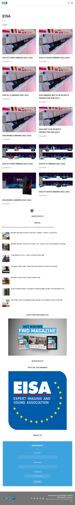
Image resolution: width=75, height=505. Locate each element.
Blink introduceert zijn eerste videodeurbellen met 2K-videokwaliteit (37, 289)
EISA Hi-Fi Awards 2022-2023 (15, 95)
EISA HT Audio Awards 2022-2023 (54, 57)
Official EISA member (65, 496)
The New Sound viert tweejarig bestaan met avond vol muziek (34, 266)
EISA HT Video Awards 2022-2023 (17, 57)
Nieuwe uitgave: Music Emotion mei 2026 (25, 278)
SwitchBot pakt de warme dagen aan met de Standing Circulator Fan (36, 300)
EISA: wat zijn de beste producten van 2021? (50, 131)
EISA (4, 41)
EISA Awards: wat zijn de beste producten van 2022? (54, 97)
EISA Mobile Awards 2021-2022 (16, 200)
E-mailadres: (38, 474)
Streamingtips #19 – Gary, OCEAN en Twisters (27, 255)
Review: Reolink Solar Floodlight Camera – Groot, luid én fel (34, 233)
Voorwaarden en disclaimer (57, 495)
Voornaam (37, 453)
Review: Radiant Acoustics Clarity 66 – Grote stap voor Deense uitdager (38, 244)
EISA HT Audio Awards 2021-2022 (54, 191)
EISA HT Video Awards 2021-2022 (17, 163)
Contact (70, 497)
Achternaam (37, 462)
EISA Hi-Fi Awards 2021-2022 (52, 163)
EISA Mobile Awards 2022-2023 (16, 135)
